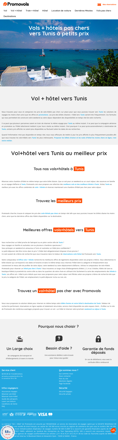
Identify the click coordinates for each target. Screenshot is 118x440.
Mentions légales (65, 381)
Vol (5, 10)
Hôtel (45, 10)
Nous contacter (65, 376)
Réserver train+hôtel (10, 396)
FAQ (3, 406)
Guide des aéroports (10, 399)
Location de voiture (61, 10)
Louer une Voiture (9, 401)
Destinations (10, 16)
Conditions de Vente (9, 404)
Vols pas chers (103, 10)
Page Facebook (64, 383)
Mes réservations (109, 4)
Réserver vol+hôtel (9, 394)
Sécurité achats (65, 394)
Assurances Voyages (9, 391)
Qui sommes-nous (66, 374)
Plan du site (63, 378)
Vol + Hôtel (16, 10)
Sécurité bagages (65, 391)
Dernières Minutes (84, 10)
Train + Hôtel (32, 10)
